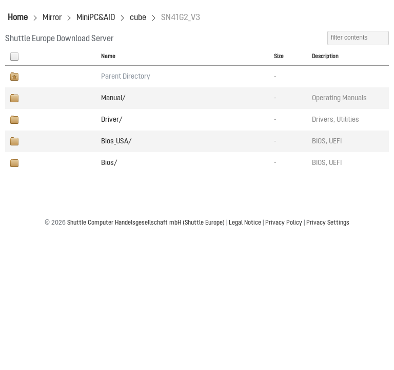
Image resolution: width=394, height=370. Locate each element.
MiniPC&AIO (95, 18)
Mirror (52, 18)
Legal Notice (245, 223)
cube (138, 18)
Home (18, 18)
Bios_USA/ (116, 141)
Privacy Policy (283, 223)
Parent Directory (125, 76)
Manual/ (113, 98)
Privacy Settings (327, 223)
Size (279, 56)
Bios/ (109, 162)
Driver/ (111, 119)
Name (108, 56)
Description (325, 56)
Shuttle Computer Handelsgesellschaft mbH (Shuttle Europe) (146, 223)
